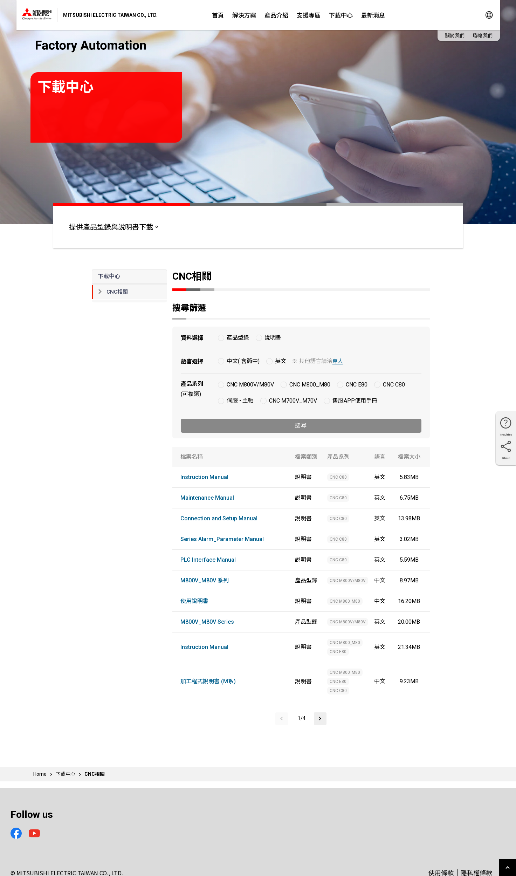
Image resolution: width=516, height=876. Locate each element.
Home (40, 774)
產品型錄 (238, 337)
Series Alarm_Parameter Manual (222, 539)
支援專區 (309, 15)
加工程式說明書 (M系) (208, 681)
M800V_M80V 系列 (204, 580)
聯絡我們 (483, 35)
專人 (337, 361)
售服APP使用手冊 (354, 400)
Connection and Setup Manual (218, 518)
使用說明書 (194, 601)
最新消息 (373, 15)
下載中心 (341, 15)
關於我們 (455, 35)
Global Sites (489, 15)
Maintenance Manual (207, 497)
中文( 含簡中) (243, 361)
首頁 (218, 15)
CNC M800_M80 (309, 384)
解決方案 (244, 15)
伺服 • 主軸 (240, 400)
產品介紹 (276, 15)
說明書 (272, 337)
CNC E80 (356, 384)
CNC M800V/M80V (250, 384)
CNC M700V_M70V (293, 400)
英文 (280, 361)
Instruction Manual (204, 477)
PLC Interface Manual (208, 559)
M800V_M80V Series (207, 621)
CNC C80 (394, 384)
